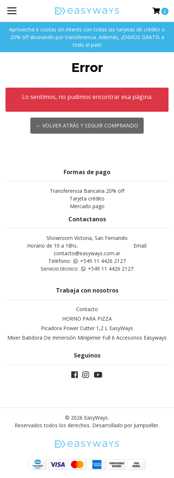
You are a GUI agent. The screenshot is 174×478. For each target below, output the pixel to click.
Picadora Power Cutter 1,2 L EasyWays (87, 328)
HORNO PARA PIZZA (87, 318)
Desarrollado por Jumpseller (125, 425)
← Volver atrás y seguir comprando (87, 125)
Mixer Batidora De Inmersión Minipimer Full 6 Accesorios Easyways (87, 337)
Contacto (87, 309)
